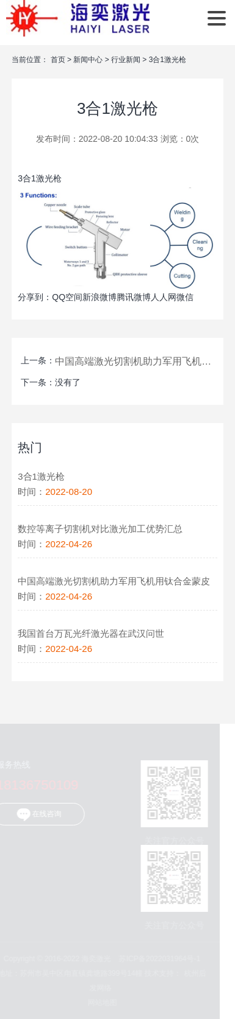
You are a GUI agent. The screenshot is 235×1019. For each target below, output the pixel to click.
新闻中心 (88, 59)
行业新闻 (125, 59)
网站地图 (100, 1002)
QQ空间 (67, 297)
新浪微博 (99, 297)
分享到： (35, 297)
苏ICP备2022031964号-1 (157, 958)
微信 (184, 297)
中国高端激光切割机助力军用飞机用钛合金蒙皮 (133, 361)
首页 (58, 59)
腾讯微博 (134, 297)
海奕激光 (78, 18)
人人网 (163, 297)
